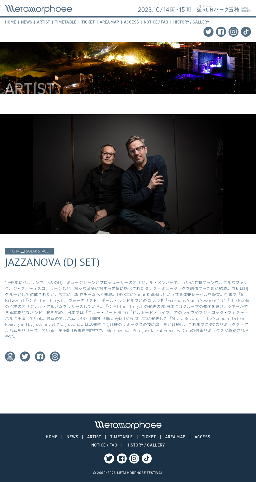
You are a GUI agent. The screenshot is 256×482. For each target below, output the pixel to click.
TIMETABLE (65, 22)
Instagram (233, 32)
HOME (10, 22)
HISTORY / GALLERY (191, 22)
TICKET (88, 22)
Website (10, 357)
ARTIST (43, 22)
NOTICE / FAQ (156, 22)
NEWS (26, 22)
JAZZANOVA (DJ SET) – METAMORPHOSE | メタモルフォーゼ (38, 9)
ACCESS (131, 22)
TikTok (246, 32)
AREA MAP (109, 22)
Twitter (209, 32)
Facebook (221, 32)
